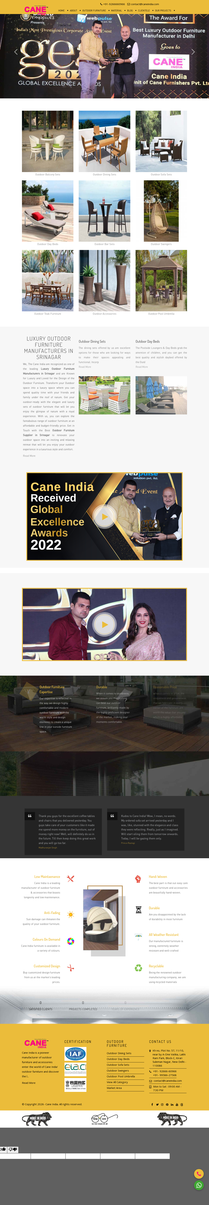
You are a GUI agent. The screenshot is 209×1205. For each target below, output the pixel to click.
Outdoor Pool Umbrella (161, 282)
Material (116, 10)
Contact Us (64, 25)
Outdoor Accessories (104, 282)
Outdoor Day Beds (47, 213)
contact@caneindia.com (168, 1080)
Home (61, 10)
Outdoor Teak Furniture (47, 282)
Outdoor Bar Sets (104, 213)
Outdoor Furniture (94, 10)
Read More (28, 1082)
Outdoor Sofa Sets (161, 143)
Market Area (114, 1088)
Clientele (144, 10)
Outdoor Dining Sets (104, 143)
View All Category (117, 1082)
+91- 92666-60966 (165, 1071)
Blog (130, 10)
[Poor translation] (12, 1150)
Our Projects (163, 10)
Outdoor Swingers (161, 213)
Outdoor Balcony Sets (47, 143)
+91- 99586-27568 (165, 1075)
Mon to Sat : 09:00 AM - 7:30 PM (167, 1088)
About (73, 10)
